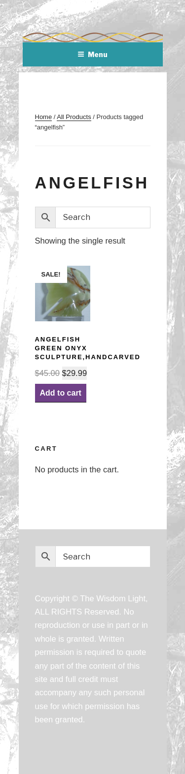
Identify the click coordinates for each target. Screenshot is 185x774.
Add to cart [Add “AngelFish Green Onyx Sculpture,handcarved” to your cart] (60, 393)
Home (43, 117)
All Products (74, 117)
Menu (92, 54)
